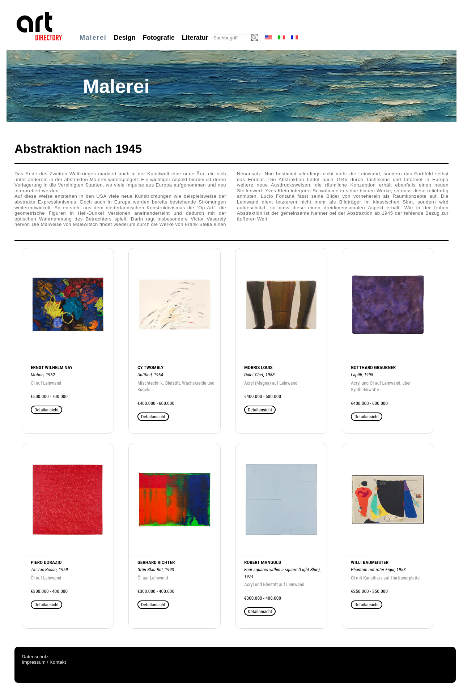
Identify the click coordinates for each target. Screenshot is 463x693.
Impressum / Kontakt (44, 662)
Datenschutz (35, 656)
